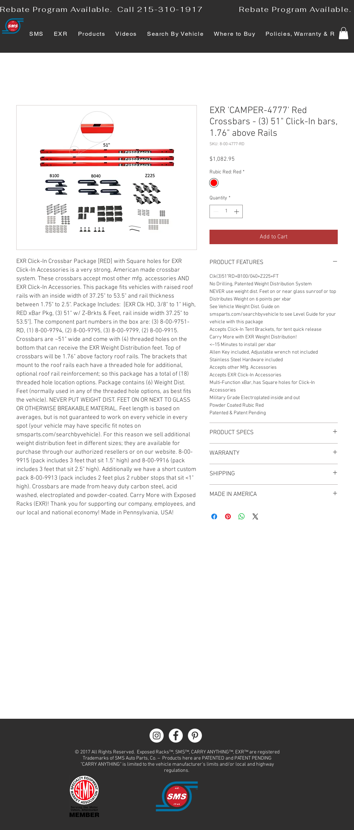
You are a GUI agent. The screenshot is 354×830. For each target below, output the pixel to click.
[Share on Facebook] (214, 516)
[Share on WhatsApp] (241, 516)
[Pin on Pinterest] (228, 516)
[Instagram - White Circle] (157, 736)
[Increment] (237, 211)
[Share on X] (255, 516)
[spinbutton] (226, 211)
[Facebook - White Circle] (176, 736)
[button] (343, 33)
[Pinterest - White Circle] (195, 736)
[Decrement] (215, 211)
